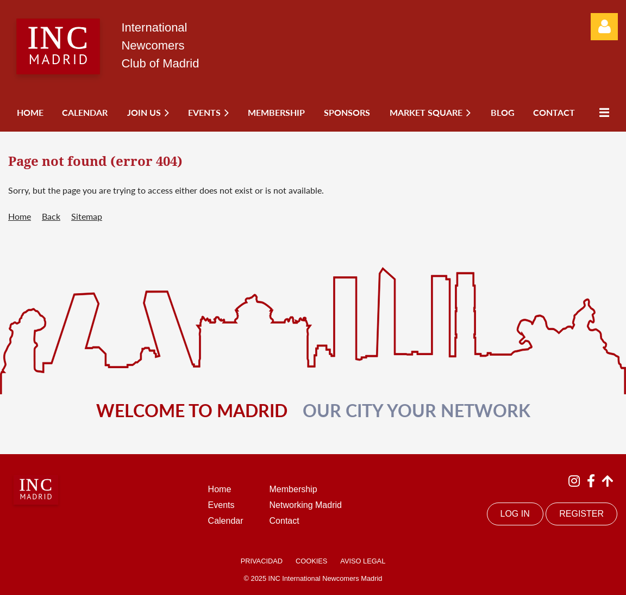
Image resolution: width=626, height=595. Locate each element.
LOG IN (515, 513)
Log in (604, 26)
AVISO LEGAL (362, 561)
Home (19, 216)
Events (221, 505)
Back (51, 216)
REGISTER (581, 513)
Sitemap (86, 216)
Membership (293, 489)
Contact (284, 520)
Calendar (225, 520)
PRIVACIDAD (262, 561)
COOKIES (311, 561)
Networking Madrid (306, 505)
